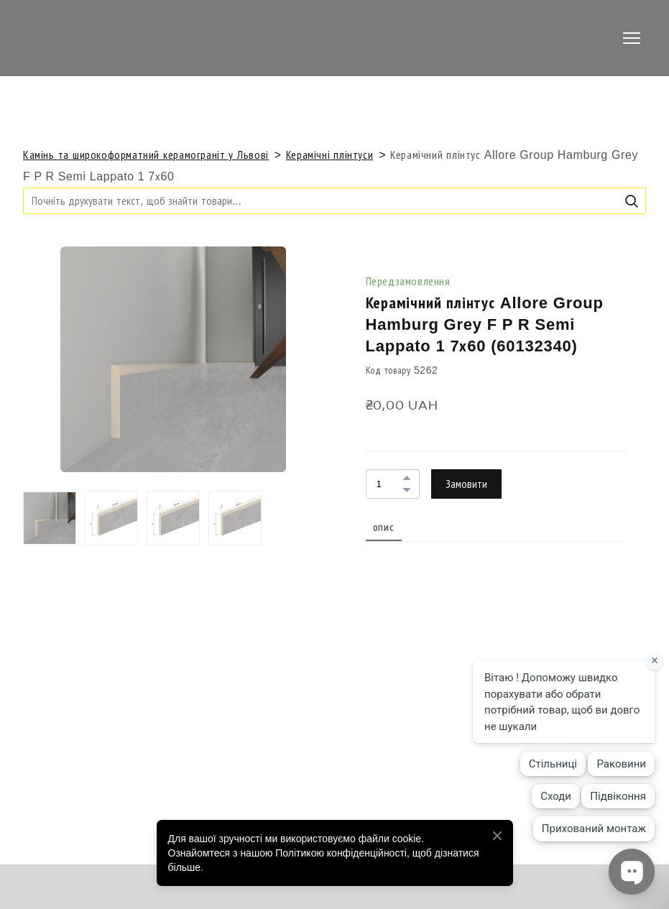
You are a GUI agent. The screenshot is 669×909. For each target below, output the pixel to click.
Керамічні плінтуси (329, 155)
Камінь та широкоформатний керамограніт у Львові (146, 155)
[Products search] (334, 201)
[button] (631, 201)
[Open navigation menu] (631, 38)
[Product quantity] (389, 484)
